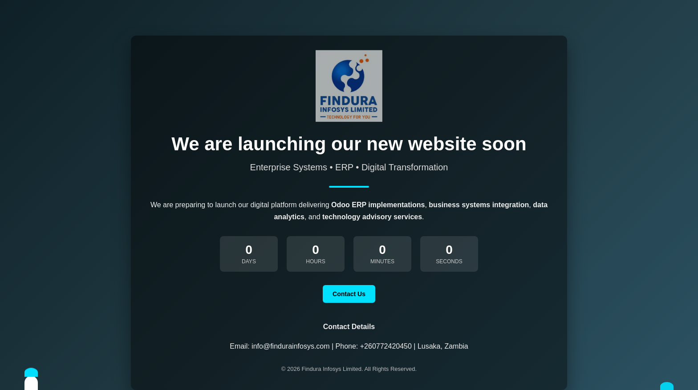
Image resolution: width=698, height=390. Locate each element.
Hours (315, 261)
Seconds (449, 261)
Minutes (382, 261)
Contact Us (349, 294)
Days (249, 261)
